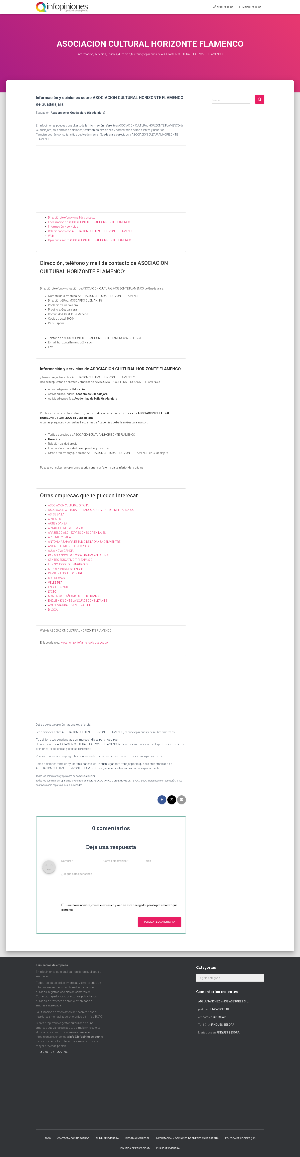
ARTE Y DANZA (57, 523)
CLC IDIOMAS (56, 578)
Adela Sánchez (209, 1001)
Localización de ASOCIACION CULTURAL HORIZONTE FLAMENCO (89, 222)
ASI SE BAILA (56, 514)
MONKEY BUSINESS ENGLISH (67, 569)
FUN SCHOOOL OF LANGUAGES (68, 564)
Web (51, 235)
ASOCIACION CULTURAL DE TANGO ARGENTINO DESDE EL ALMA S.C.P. (92, 509)
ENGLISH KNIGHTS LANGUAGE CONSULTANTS (77, 600)
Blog (48, 1138)
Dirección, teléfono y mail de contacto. (72, 217)
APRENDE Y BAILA (59, 537)
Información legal (137, 1138)
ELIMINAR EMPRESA (250, 7)
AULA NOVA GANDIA (61, 550)
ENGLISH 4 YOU (58, 587)
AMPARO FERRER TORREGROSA (68, 546)
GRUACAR (219, 1017)
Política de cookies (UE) (240, 1138)
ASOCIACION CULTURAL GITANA (68, 505)
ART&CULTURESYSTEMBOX (66, 528)
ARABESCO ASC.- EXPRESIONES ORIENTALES (77, 532)
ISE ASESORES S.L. (236, 1001)
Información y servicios (63, 226)
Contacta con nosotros (73, 1138)
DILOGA (53, 609)
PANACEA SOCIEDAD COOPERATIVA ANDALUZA (78, 555)
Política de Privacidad (135, 1148)
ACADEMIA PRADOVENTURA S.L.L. (69, 605)
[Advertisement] (111, 182)
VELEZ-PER (55, 582)
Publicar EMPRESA (168, 1148)
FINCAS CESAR (219, 1009)
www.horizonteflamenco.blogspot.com (85, 642)
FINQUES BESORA (222, 1024)
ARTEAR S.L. (56, 519)
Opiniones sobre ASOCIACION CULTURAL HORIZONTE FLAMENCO (89, 240)
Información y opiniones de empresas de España (187, 1138)
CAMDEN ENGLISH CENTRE (65, 573)
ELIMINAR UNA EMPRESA (52, 1052)
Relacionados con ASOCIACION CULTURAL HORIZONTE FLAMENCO (90, 231)
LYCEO (52, 591)
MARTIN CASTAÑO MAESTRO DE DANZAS (74, 596)
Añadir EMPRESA (223, 7)
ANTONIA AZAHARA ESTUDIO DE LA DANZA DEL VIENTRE (84, 541)
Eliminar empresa (107, 1138)
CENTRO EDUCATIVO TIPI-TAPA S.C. (70, 559)
